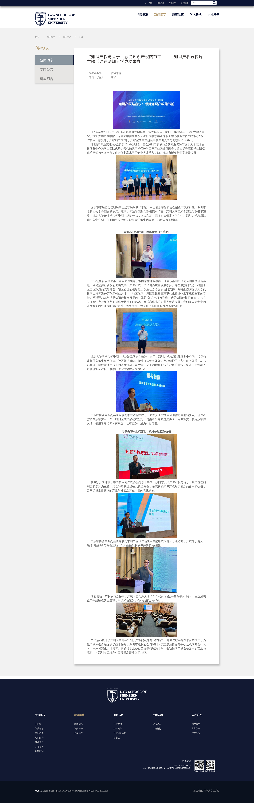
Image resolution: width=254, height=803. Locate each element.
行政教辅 (39, 751)
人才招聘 (148, 3)
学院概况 (142, 14)
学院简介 (39, 723)
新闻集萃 (160, 14)
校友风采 (196, 733)
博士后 (116, 737)
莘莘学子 (172, 3)
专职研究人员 (119, 733)
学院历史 (39, 733)
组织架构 (39, 737)
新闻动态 (67, 37)
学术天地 (195, 14)
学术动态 (157, 723)
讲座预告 (46, 78)
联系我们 (184, 3)
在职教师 (117, 723)
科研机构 (157, 728)
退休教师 (117, 728)
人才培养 (213, 14)
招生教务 (160, 3)
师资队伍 (178, 14)
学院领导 (39, 728)
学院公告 (46, 69)
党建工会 (39, 742)
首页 (37, 37)
